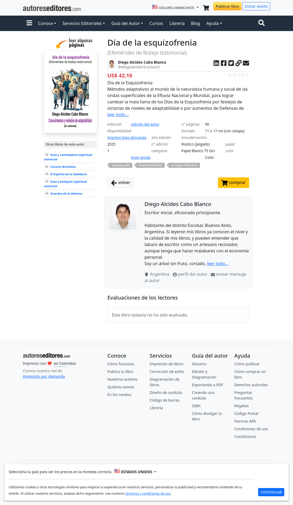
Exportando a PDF (207, 384)
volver (120, 182)
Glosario (199, 363)
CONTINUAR (271, 492)
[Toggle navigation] (262, 23)
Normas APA (245, 421)
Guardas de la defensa (66, 193)
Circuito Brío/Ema (63, 167)
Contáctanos (245, 436)
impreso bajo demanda (126, 137)
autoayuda (121, 165)
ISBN (196, 405)
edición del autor (145, 124)
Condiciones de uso (251, 428)
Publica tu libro (120, 371)
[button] (29, 23)
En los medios (119, 394)
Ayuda (212, 23)
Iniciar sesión (256, 6)
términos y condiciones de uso (148, 493)
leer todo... (118, 114)
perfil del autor (191, 274)
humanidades (150, 165)
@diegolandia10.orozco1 (139, 66)
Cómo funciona (120, 363)
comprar (233, 182)
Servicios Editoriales (82, 23)
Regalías (241, 405)
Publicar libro (227, 6)
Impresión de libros (167, 363)
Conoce (45, 23)
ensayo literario (184, 165)
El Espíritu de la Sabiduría (68, 174)
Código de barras (165, 400)
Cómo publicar (247, 363)
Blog (195, 23)
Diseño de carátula (166, 392)
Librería (177, 23)
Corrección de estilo (167, 371)
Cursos (156, 23)
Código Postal (246, 413)
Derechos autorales (251, 384)
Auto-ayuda (141, 157)
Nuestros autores (122, 379)
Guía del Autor (125, 23)
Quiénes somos (120, 386)
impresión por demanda (44, 376)
